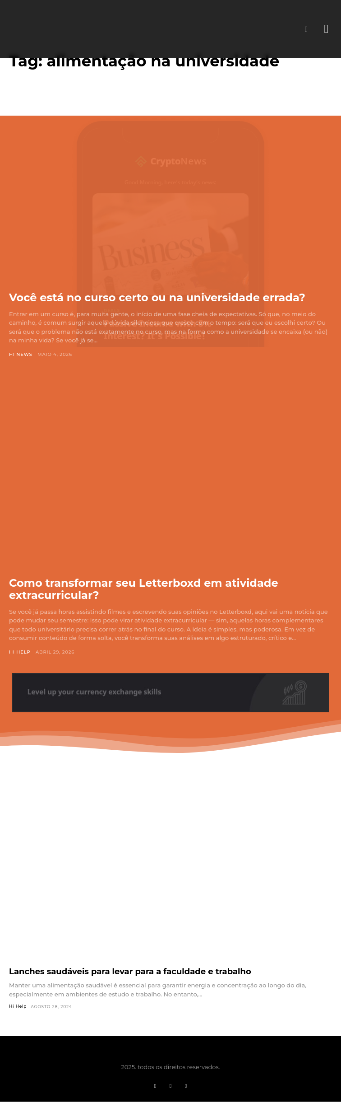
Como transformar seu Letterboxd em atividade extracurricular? (143, 589)
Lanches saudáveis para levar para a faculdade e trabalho (130, 972)
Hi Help (20, 652)
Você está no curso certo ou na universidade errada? (157, 297)
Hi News (20, 354)
